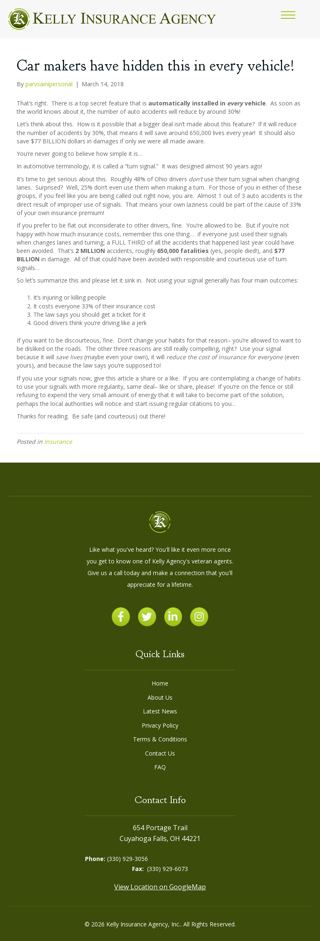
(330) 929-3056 (127, 859)
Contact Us (160, 753)
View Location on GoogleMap (160, 886)
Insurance (58, 441)
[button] (288, 15)
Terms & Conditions (160, 739)
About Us (160, 697)
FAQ (160, 767)
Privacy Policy (160, 725)
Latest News (160, 711)
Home (160, 683)
